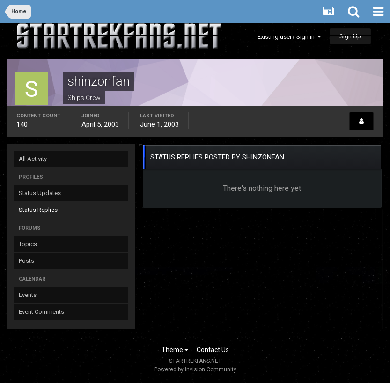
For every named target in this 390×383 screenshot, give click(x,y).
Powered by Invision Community (195, 369)
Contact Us (213, 350)
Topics (28, 243)
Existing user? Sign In (289, 36)
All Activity (33, 158)
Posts (26, 260)
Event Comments (41, 311)
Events (28, 294)
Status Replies (38, 209)
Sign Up (350, 36)
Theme (175, 350)
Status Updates (40, 192)
